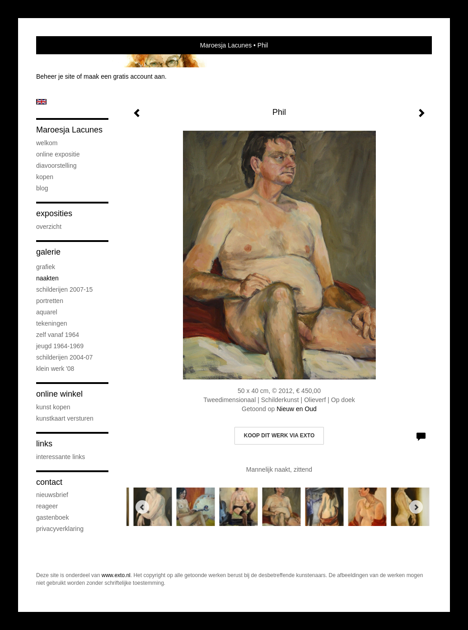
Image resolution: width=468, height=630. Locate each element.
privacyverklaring (60, 528)
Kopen (44, 176)
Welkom (46, 143)
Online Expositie (58, 154)
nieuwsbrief (52, 494)
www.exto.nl (116, 575)
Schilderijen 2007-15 (64, 289)
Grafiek (45, 266)
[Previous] (142, 507)
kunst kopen (53, 407)
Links (44, 443)
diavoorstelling (56, 165)
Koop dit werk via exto (279, 435)
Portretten (49, 300)
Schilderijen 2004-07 (64, 357)
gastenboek (52, 517)
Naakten (47, 278)
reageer (47, 506)
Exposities (54, 213)
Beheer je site (55, 76)
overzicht (48, 226)
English (41, 101)
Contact (49, 482)
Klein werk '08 (55, 368)
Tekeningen (51, 323)
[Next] (416, 507)
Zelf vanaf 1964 (57, 334)
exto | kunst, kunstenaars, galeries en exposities (61, 45)
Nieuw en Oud (296, 408)
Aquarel (46, 312)
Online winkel (59, 393)
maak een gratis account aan (124, 76)
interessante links (60, 456)
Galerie (48, 251)
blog (42, 188)
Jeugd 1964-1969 (60, 346)
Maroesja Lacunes (226, 45)
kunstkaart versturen (65, 418)
